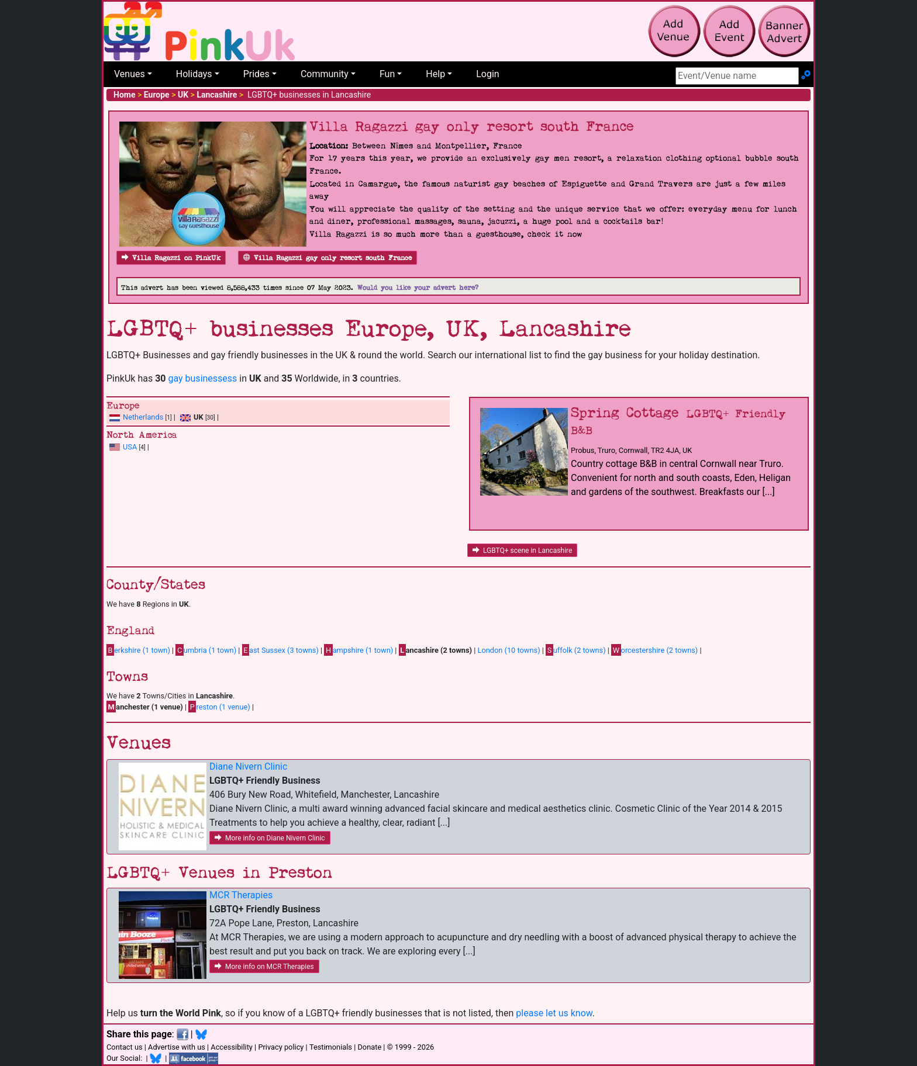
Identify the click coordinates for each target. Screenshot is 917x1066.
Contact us (124, 1047)
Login (487, 73)
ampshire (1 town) (358, 650)
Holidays (194, 73)
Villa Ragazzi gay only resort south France (327, 258)
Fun (387, 73)
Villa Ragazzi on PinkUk (171, 258)
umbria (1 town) (205, 650)
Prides (256, 73)
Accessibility (232, 1047)
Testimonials (330, 1047)
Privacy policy (281, 1047)
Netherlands (143, 417)
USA (130, 446)
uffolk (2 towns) (576, 650)
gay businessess (202, 378)
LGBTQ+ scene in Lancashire (522, 550)
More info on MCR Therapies (264, 967)
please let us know (554, 1013)
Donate (369, 1047)
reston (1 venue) (219, 706)
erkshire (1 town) (138, 650)
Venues (129, 73)
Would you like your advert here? (417, 288)
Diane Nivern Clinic (248, 766)
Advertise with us (176, 1047)
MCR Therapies (241, 895)
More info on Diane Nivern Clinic (270, 838)
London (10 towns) (509, 650)
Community (325, 73)
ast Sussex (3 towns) (280, 650)
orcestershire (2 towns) (654, 650)
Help (435, 73)
